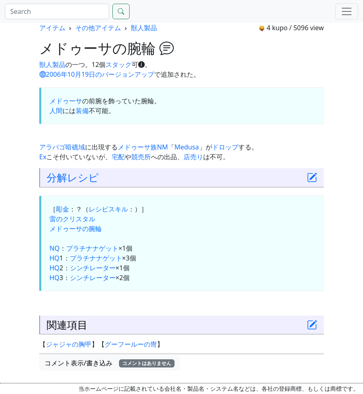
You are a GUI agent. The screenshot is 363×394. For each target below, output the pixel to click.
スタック (118, 64)
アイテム (52, 27)
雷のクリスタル (72, 218)
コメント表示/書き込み (110, 362)
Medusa (187, 146)
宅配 (118, 156)
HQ (54, 258)
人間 (56, 110)
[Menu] (346, 11)
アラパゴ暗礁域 (62, 146)
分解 (57, 177)
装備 (82, 110)
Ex (42, 156)
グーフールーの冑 (131, 344)
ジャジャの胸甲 (69, 344)
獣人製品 (144, 27)
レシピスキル (108, 209)
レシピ (83, 177)
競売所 (141, 156)
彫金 (62, 209)
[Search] (57, 11)
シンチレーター (93, 267)
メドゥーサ (65, 100)
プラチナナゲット (92, 248)
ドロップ (225, 146)
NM (162, 146)
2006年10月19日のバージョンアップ (96, 74)
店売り (193, 156)
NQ (54, 248)
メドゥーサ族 (137, 146)
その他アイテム (98, 27)
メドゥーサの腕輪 (75, 228)
